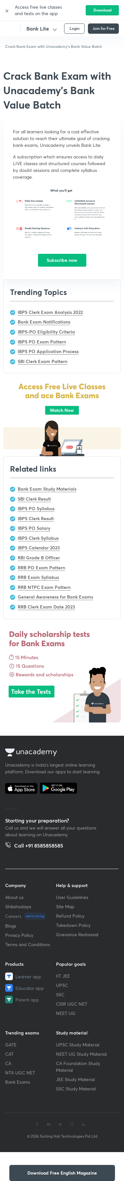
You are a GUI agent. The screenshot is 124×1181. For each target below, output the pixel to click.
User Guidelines (72, 897)
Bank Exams (17, 1082)
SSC (60, 994)
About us (14, 897)
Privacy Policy (19, 935)
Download (102, 10)
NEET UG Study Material (81, 1054)
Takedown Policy (73, 925)
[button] (62, 1173)
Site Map (65, 906)
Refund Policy (70, 916)
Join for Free (103, 28)
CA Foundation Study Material (78, 1066)
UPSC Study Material (77, 1045)
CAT (9, 1054)
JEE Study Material (75, 1079)
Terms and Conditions (27, 944)
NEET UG (65, 1013)
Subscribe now (62, 260)
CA (8, 1063)
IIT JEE (63, 976)
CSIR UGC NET (71, 1004)
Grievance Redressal (77, 934)
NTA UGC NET (20, 1073)
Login (75, 28)
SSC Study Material (76, 1089)
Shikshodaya (18, 906)
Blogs (10, 926)
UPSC (62, 985)
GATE (10, 1045)
